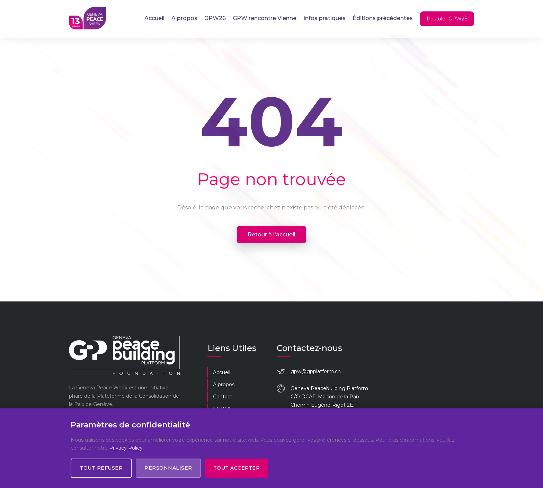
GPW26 (215, 18)
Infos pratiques (324, 18)
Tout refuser (101, 468)
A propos (184, 18)
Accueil (154, 18)
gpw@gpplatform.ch (316, 371)
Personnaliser (168, 468)
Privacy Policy (126, 447)
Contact (222, 397)
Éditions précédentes (383, 18)
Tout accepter (236, 468)
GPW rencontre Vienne (264, 18)
